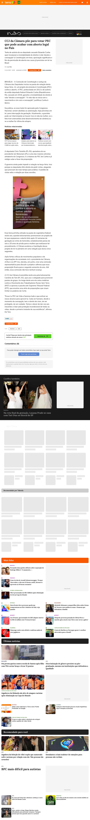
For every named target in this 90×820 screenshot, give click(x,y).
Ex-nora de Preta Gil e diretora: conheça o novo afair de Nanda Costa (27, 798)
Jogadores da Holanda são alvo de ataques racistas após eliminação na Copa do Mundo (21, 694)
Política (12, 328)
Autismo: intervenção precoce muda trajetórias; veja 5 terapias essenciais (71, 707)
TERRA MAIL (53, 2)
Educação (4, 661)
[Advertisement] (59, 722)
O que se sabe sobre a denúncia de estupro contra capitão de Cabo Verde (26, 720)
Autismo (58, 705)
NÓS (19, 328)
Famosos (6, 410)
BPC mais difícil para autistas (21, 769)
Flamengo (12, 628)
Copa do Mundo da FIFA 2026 (19, 2)
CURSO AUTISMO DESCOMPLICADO (68, 2)
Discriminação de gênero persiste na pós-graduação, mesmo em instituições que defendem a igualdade (67, 666)
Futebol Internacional (16, 590)
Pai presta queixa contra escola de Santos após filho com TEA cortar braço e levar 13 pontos (22, 664)
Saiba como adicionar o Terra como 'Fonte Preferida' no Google (25, 707)
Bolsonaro (57, 603)
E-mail (82, 2)
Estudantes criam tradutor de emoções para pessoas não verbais (64, 755)
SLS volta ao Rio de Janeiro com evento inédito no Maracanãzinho (72, 798)
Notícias (12, 603)
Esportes (58, 795)
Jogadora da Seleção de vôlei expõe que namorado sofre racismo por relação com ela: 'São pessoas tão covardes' (22, 757)
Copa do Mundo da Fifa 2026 (61, 628)
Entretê (12, 615)
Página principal (10, 2)
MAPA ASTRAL (43, 2)
